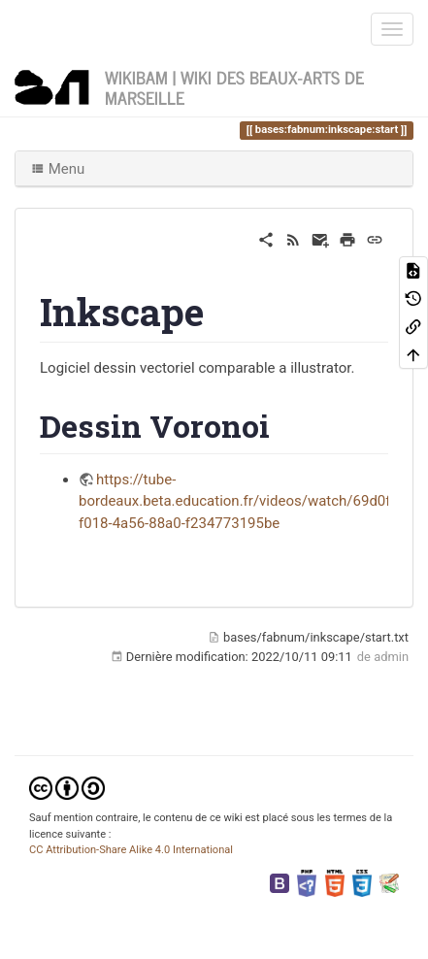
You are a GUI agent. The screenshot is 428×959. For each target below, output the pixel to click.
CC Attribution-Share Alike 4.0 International (131, 849)
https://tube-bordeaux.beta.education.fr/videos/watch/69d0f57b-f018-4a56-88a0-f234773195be (249, 502)
